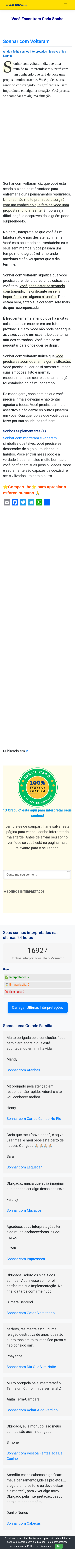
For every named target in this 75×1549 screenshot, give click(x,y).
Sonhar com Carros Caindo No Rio (34, 1118)
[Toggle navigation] (66, 5)
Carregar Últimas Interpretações (37, 1007)
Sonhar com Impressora (26, 1259)
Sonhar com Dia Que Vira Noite (31, 1367)
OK (58, 1546)
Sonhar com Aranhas (23, 1070)
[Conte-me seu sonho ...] (37, 874)
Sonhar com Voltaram (26, 41)
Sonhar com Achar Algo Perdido (32, 1410)
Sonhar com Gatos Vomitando (31, 1313)
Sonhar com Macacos (24, 1210)
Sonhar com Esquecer (24, 1167)
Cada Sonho (14, 4)
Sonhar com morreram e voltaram (30, 438)
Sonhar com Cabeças (24, 1523)
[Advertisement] (37, 141)
